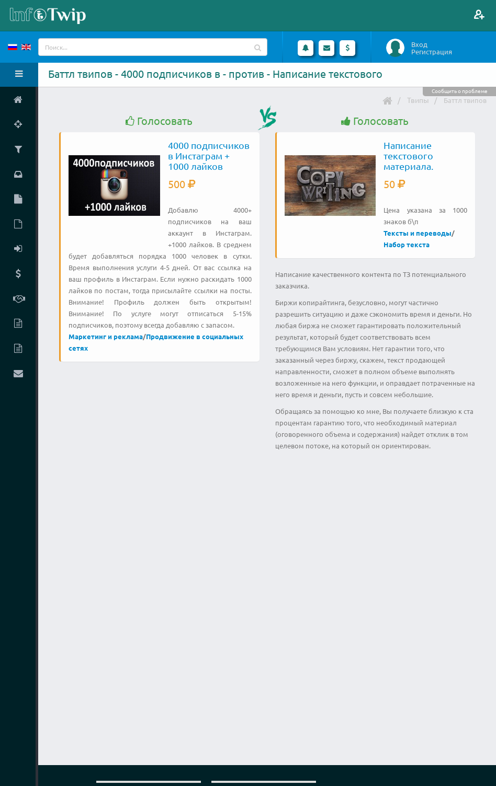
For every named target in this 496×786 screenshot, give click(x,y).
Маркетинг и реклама (106, 336)
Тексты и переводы (418, 232)
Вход (419, 44)
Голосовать (159, 121)
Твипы (418, 100)
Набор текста (407, 244)
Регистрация (431, 51)
